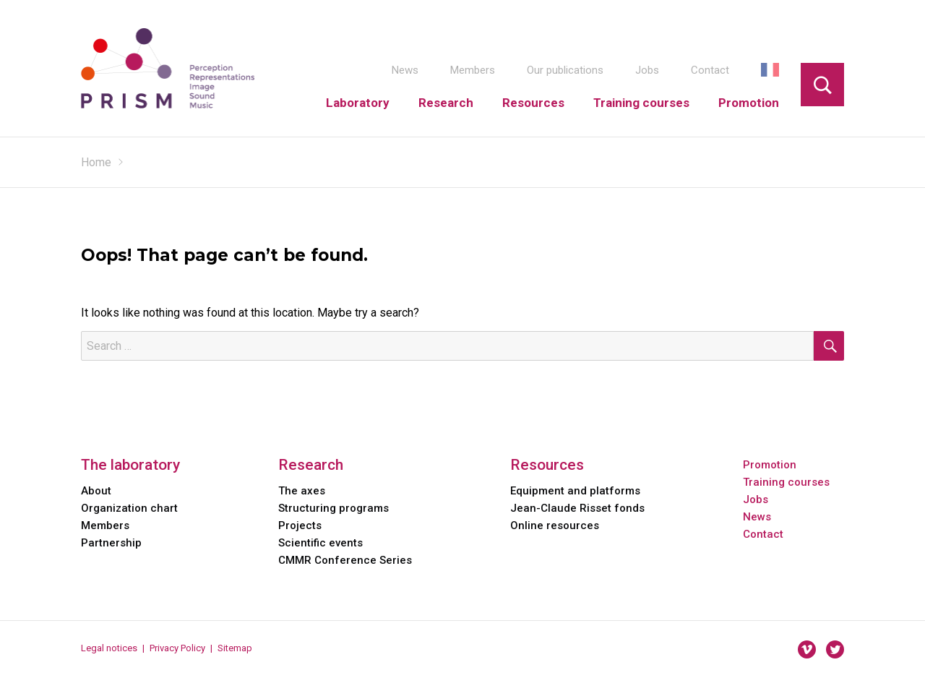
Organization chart (129, 508)
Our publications (565, 70)
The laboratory (130, 464)
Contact (710, 70)
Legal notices (109, 648)
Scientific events (320, 542)
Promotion (748, 102)
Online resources (554, 525)
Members (472, 70)
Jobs (647, 70)
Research (445, 102)
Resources (533, 102)
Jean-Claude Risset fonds (577, 508)
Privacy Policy (177, 648)
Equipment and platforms (575, 490)
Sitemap (235, 648)
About (96, 490)
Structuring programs (333, 508)
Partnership (111, 542)
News (405, 70)
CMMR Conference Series (345, 560)
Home (96, 162)
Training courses (641, 102)
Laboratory (358, 102)
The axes (301, 490)
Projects (300, 525)
